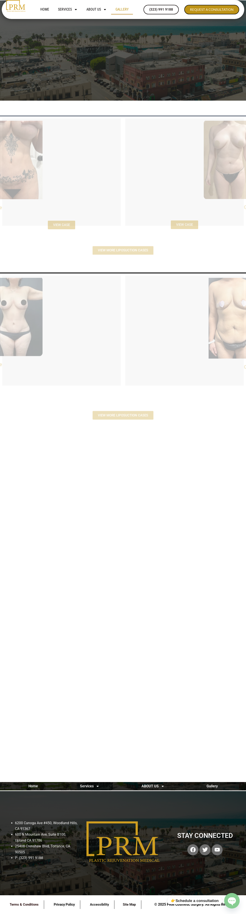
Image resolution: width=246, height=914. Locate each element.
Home (44, 9)
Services (68, 9)
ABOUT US (96, 9)
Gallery (122, 9)
